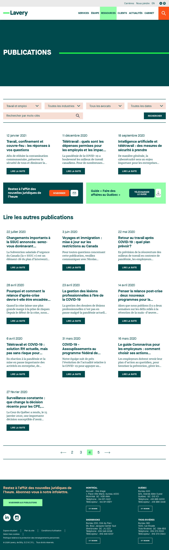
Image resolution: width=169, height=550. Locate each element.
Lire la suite (18, 172)
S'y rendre (93, 509)
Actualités (135, 13)
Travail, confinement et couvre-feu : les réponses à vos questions (28, 147)
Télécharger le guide (141, 194)
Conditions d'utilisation (51, 531)
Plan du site (29, 531)
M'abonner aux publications (23, 503)
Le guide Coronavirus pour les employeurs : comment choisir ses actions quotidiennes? (140, 353)
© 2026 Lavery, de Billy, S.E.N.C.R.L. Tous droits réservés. (28, 543)
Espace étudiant (10, 531)
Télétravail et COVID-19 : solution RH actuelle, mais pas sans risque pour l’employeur (27, 353)
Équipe (95, 13)
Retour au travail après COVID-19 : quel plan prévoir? (136, 244)
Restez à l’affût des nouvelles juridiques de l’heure (24, 194)
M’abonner (59, 194)
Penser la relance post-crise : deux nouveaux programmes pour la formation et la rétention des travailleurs (138, 299)
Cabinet (149, 13)
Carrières (129, 3)
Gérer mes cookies (11, 534)
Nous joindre (143, 3)
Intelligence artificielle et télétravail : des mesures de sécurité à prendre (138, 147)
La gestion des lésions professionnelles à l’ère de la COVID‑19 (83, 299)
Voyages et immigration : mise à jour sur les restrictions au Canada (82, 244)
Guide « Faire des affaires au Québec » (105, 194)
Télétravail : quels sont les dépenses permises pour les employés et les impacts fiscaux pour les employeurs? (83, 147)
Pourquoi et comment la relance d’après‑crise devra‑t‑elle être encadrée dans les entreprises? (27, 299)
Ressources (108, 13)
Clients (122, 13)
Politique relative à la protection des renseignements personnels (31, 538)
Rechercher (155, 116)
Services (83, 13)
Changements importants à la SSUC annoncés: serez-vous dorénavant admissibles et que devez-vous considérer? (27, 244)
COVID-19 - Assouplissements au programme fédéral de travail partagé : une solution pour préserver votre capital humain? (81, 353)
